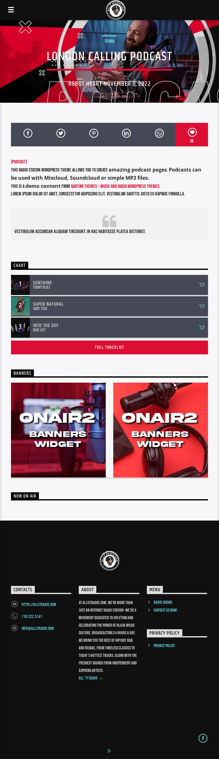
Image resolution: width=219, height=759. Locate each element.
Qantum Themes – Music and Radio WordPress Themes (115, 186)
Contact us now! (165, 610)
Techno (109, 41)
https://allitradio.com (39, 604)
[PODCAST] (19, 162)
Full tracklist (109, 347)
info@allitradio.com (38, 628)
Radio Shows (163, 602)
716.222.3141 (32, 616)
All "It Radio (91, 678)
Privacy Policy (164, 645)
